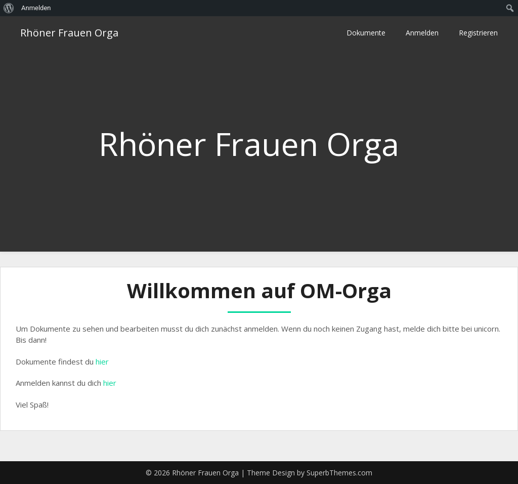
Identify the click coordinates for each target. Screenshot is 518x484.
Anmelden (422, 32)
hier (102, 361)
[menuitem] (9, 8)
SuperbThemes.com (339, 472)
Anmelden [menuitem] (36, 8)
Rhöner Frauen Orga (69, 32)
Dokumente (366, 32)
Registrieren (478, 32)
